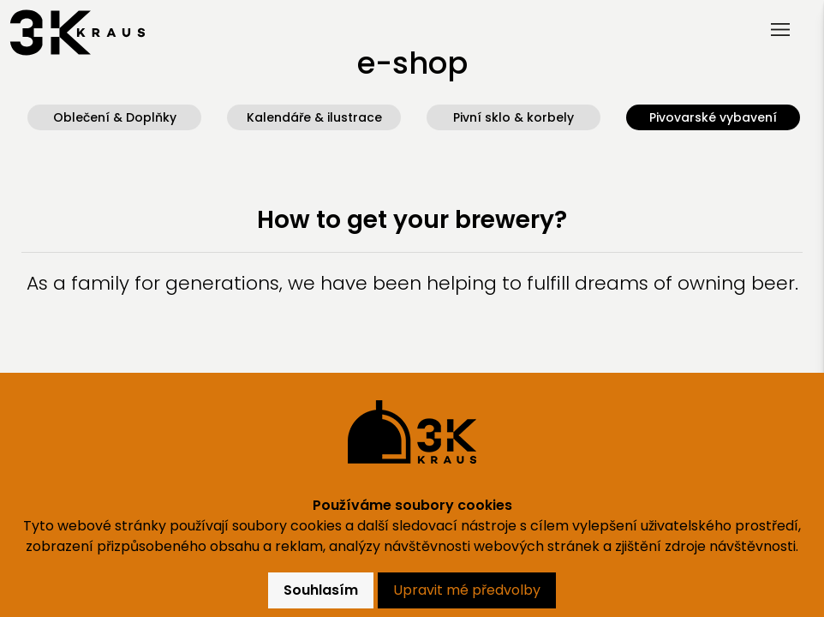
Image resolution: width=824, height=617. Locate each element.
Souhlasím (321, 590)
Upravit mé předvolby (466, 590)
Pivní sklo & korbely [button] (513, 117)
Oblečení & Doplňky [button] (114, 117)
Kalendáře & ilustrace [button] (314, 117)
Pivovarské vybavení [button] (713, 117)
